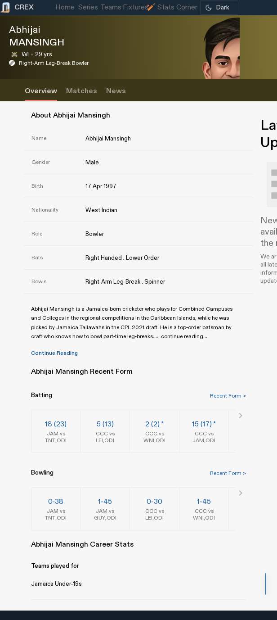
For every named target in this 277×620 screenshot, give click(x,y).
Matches (81, 91)
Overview (41, 91)
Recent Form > (228, 395)
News (116, 91)
